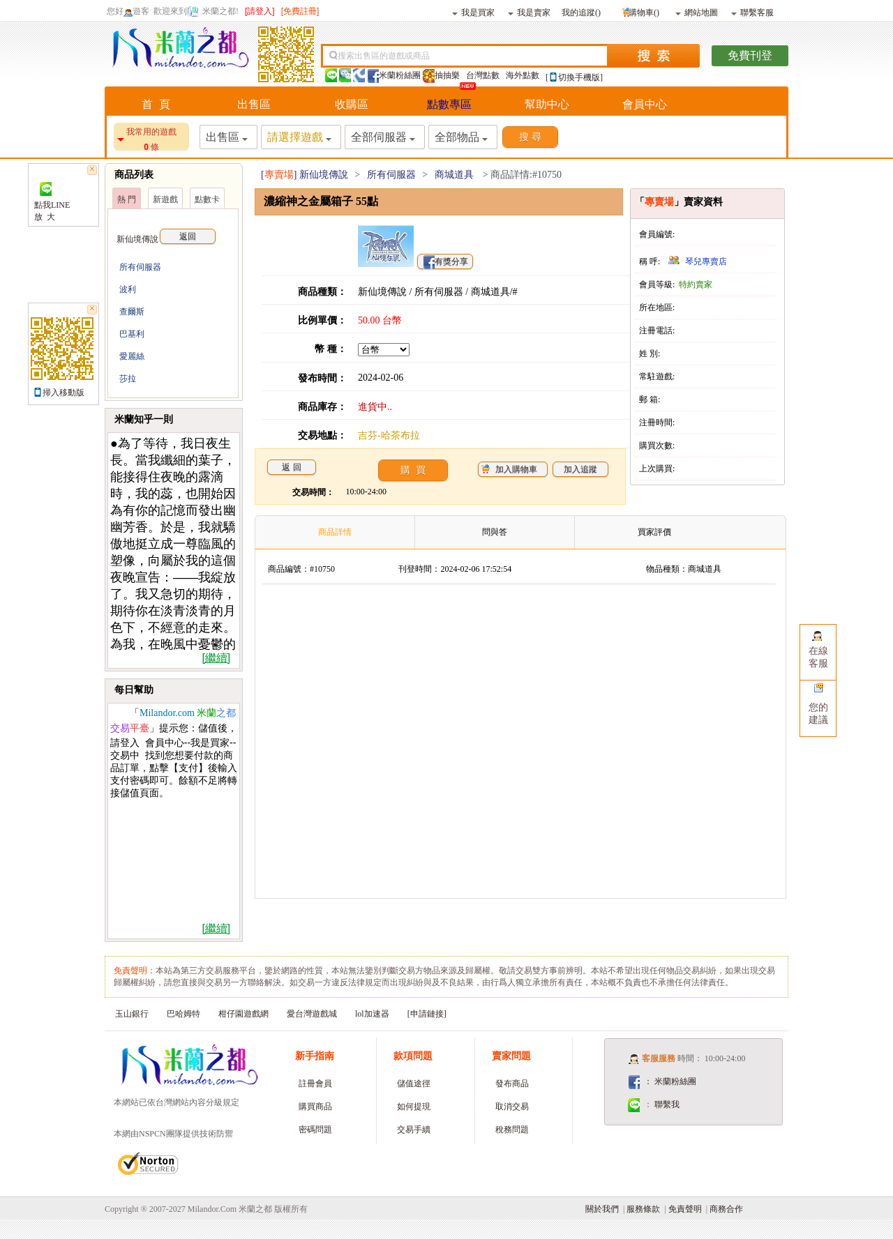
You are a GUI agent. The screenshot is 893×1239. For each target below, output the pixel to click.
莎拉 (127, 378)
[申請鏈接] (426, 1014)
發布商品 (512, 1083)
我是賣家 (529, 12)
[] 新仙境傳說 (304, 174)
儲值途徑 (413, 1083)
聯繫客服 (752, 12)
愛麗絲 (131, 356)
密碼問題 (315, 1129)
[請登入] (260, 11)
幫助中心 (547, 104)
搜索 (653, 56)
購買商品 (315, 1106)
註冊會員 (315, 1083)
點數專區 (449, 104)
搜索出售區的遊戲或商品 (384, 56)
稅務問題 (512, 1129)
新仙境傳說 (166, 239)
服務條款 (643, 1209)
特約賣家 (695, 284)
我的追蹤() (581, 12)
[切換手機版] (574, 77)
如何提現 (413, 1106)
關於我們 (602, 1209)
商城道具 (454, 174)
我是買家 (473, 12)
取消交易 (512, 1106)
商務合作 (726, 1209)
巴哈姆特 (183, 1014)
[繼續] (216, 658)
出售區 (254, 104)
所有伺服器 (140, 267)
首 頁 (156, 104)
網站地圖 (696, 12)
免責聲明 (685, 1209)
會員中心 (644, 104)
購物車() (639, 11)
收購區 (351, 104)
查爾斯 (131, 312)
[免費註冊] (300, 11)
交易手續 (413, 1129)
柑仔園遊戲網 (243, 1014)
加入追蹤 (580, 469)
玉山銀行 (132, 1014)
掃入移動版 (63, 392)
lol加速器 (372, 1014)
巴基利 (131, 334)
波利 (127, 289)
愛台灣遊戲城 (312, 1014)
